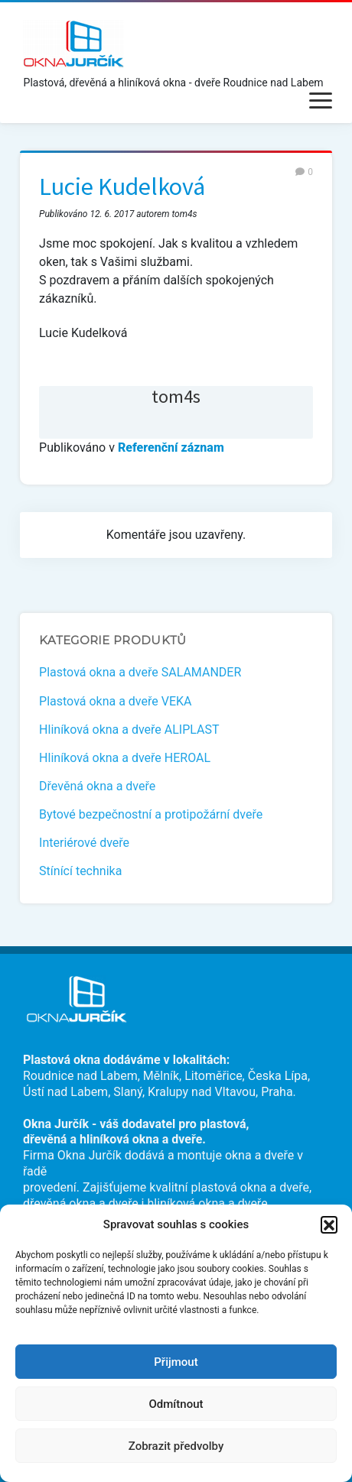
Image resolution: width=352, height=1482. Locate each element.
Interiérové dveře (84, 842)
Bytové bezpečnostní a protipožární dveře (150, 814)
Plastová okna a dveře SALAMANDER (140, 672)
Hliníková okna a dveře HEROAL (124, 758)
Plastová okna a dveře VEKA (115, 701)
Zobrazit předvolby (176, 1446)
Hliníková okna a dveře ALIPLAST (129, 729)
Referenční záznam (171, 447)
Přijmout (175, 1362)
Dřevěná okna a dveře (97, 786)
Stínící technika (80, 871)
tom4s (176, 396)
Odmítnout (176, 1404)
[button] (329, 1224)
